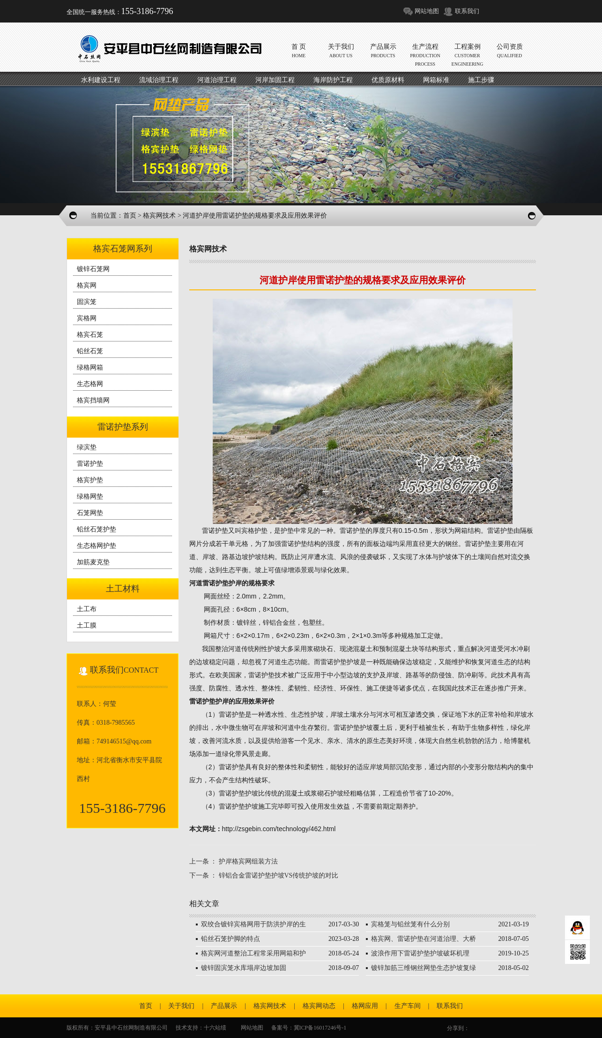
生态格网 (90, 383)
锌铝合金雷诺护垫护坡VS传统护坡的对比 (279, 875)
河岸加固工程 (275, 79)
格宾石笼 (90, 334)
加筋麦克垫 (93, 562)
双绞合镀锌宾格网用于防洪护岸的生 (253, 924)
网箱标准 (436, 79)
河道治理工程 (217, 79)
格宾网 (87, 285)
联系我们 (467, 11)
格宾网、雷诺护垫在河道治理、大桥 (423, 938)
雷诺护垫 (90, 463)
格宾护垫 (90, 480)
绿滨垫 (87, 447)
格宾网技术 (159, 215)
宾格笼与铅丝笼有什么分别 (410, 924)
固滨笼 (87, 301)
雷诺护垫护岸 (222, 583)
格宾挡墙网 (93, 400)
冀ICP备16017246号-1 (320, 1027)
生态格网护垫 (96, 545)
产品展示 (224, 1005)
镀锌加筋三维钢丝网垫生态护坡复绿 (423, 967)
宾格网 (87, 318)
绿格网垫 (90, 496)
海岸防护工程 (333, 79)
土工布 (87, 609)
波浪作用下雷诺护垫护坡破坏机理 (420, 953)
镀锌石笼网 (93, 269)
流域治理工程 (158, 79)
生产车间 (407, 1005)
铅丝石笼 (90, 351)
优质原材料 (388, 79)
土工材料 (123, 588)
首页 (129, 215)
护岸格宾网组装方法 (248, 861)
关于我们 (181, 1005)
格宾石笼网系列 (122, 248)
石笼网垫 (90, 512)
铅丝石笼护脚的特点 (230, 938)
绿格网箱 (90, 367)
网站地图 (427, 11)
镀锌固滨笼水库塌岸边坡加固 (243, 967)
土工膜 (87, 625)
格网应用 (365, 1005)
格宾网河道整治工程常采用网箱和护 (253, 953)
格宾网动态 (319, 1005)
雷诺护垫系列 (122, 427)
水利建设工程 (100, 79)
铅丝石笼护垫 (96, 529)
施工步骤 (481, 79)
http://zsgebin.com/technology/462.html (279, 829)
